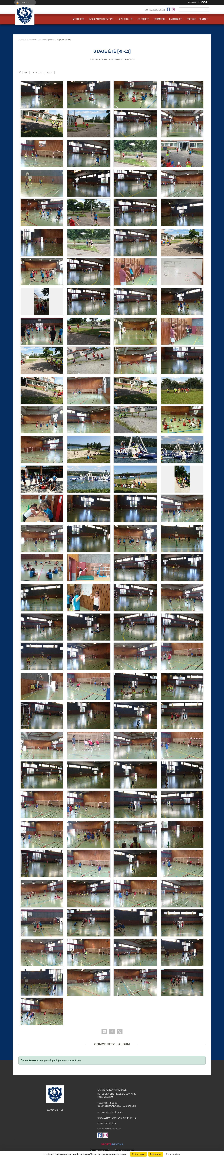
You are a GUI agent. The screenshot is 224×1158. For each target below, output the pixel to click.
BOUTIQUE (191, 19)
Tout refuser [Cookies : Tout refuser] (156, 1154)
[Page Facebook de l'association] (168, 9)
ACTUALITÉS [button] (78, 19)
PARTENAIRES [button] (175, 19)
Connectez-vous (29, 1060)
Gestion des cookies (109, 1129)
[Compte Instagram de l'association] (173, 9)
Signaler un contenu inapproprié (116, 1118)
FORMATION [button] (159, 19)
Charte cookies (106, 1123)
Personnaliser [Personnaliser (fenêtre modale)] (173, 1154)
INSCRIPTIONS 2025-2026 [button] (101, 19)
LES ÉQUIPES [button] (143, 19)
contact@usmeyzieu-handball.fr (116, 1106)
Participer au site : (198, 2)
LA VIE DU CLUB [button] (125, 19)
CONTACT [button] (203, 19)
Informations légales (110, 1112)
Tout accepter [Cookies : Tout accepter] (138, 1154)
